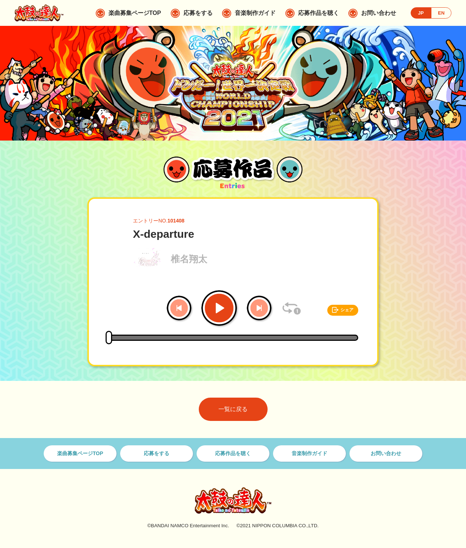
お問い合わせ (386, 453)
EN (441, 13)
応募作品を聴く (233, 453)
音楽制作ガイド (309, 453)
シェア (347, 309)
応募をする (156, 453)
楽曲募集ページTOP (80, 453)
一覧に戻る (233, 409)
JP (421, 13)
